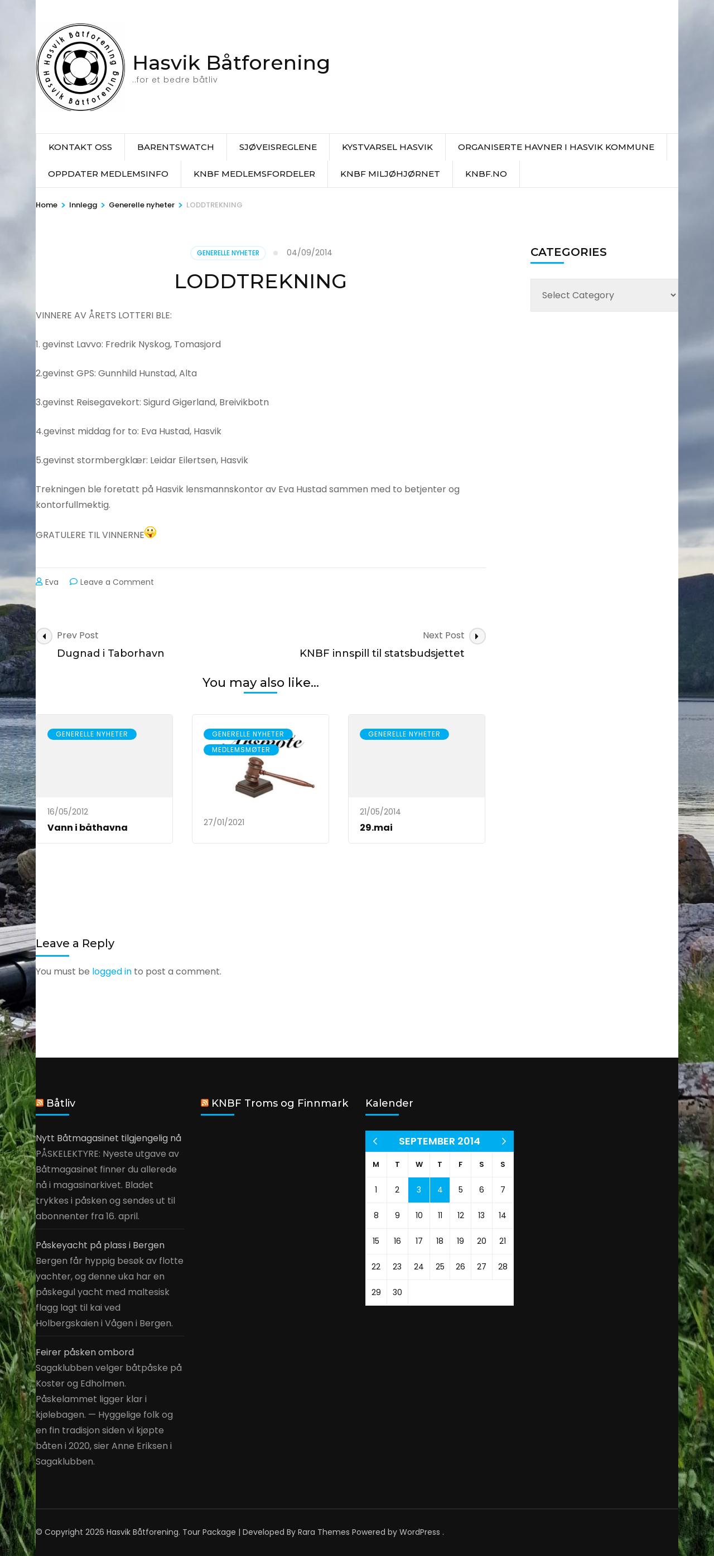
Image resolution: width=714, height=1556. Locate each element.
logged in (112, 971)
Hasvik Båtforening (231, 62)
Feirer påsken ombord (85, 1352)
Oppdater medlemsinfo (108, 173)
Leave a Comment (117, 582)
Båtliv (60, 1103)
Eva (52, 582)
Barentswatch (175, 147)
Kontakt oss (80, 147)
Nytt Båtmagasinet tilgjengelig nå (108, 1138)
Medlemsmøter (241, 749)
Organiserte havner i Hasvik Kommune (556, 147)
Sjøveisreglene (278, 147)
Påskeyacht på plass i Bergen (100, 1245)
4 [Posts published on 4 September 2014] (440, 1189)
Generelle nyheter (228, 253)
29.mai (376, 827)
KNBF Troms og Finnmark (279, 1103)
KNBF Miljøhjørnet (390, 173)
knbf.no (486, 173)
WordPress (419, 1532)
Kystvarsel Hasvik (387, 147)
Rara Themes (324, 1532)
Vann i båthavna (87, 827)
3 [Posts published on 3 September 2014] (419, 1189)
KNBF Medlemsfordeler (254, 173)
